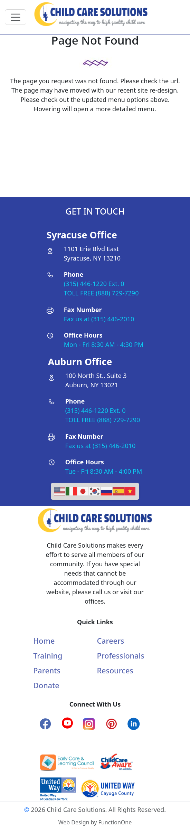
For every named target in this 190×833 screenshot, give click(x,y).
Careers (110, 641)
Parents (46, 670)
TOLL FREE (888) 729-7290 (101, 293)
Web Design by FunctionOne (95, 822)
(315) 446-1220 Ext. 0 (94, 284)
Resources (115, 670)
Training (47, 656)
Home (44, 641)
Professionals (120, 656)
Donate (46, 685)
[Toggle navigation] (16, 17)
